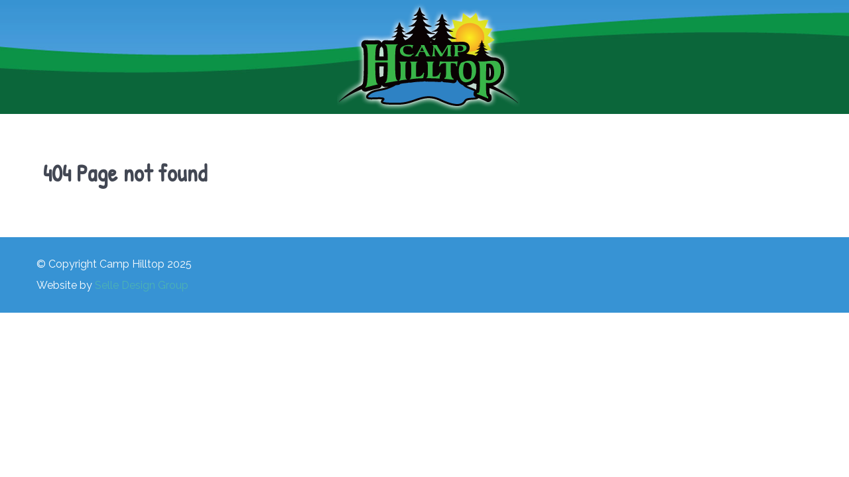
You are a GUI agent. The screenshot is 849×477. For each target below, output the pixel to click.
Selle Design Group (141, 285)
